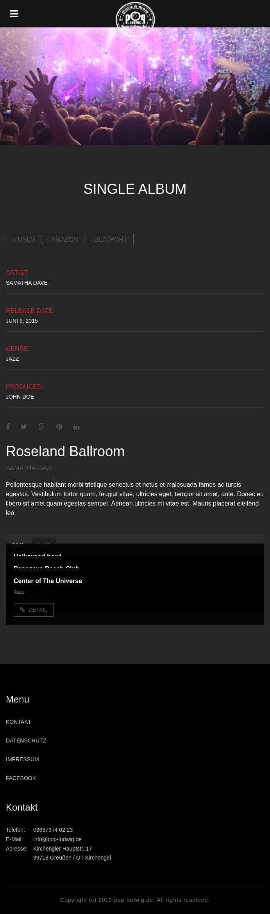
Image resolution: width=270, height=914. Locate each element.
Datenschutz (26, 740)
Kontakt (18, 722)
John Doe (20, 397)
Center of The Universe (48, 581)
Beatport (110, 239)
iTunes (23, 239)
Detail (33, 610)
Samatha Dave (27, 283)
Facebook (21, 778)
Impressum (22, 759)
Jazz (12, 359)
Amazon (64, 239)
